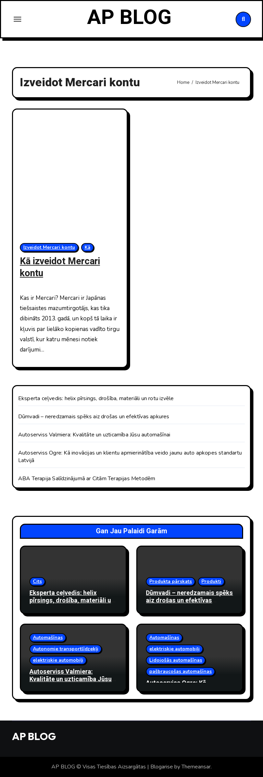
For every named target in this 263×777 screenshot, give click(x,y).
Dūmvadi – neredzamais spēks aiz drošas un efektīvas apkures (94, 416)
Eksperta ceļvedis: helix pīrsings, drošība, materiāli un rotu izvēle (96, 398)
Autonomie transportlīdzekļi (65, 649)
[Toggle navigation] (17, 19)
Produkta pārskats (170, 581)
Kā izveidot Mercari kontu (60, 267)
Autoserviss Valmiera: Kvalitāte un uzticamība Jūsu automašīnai (94, 434)
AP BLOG (129, 17)
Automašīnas (48, 637)
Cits (37, 581)
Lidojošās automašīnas (175, 660)
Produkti (211, 581)
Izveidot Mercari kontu (49, 247)
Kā (87, 247)
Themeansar (196, 766)
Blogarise (161, 766)
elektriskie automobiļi (58, 660)
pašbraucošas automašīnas (180, 671)
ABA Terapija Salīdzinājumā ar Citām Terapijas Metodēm (86, 478)
